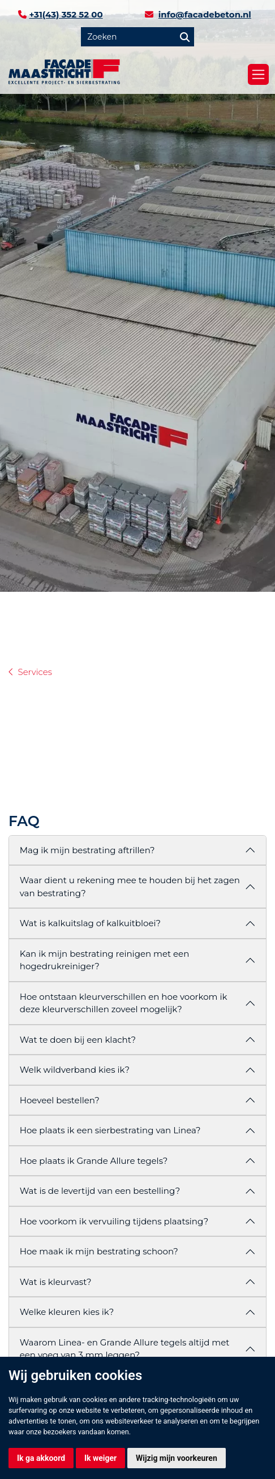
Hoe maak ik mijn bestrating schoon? (99, 1251)
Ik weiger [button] (100, 1458)
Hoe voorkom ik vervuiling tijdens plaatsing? (114, 1221)
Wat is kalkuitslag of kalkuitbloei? (90, 923)
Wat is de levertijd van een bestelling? (100, 1190)
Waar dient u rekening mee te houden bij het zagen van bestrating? (130, 886)
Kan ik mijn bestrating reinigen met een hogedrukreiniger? (105, 960)
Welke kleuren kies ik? (67, 1311)
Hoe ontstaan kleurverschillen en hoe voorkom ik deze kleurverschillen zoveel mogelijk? (123, 1003)
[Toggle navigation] (258, 74)
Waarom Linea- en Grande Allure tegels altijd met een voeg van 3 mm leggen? (125, 1349)
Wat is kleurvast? (56, 1281)
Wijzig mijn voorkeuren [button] (176, 1458)
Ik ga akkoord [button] (41, 1458)
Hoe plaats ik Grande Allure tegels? (93, 1160)
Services (35, 672)
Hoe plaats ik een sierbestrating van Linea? (110, 1130)
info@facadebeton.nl (204, 14)
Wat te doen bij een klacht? (78, 1039)
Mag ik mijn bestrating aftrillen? (87, 850)
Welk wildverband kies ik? (75, 1069)
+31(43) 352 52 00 (65, 14)
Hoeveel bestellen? (60, 1100)
